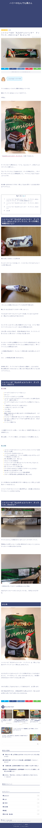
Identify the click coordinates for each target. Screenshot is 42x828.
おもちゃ (21, 795)
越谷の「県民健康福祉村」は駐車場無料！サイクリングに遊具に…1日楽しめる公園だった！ (21, 770)
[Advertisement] (21, 16)
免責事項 (26, 824)
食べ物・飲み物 (21, 814)
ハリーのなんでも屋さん (21, 3)
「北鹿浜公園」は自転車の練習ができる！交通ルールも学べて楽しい (21, 765)
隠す (24, 196)
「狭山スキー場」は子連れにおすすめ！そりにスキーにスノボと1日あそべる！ (21, 755)
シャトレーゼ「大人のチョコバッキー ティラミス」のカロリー (22, 207)
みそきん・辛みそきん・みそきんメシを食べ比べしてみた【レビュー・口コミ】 (21, 775)
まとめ (8, 210)
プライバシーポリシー (18, 824)
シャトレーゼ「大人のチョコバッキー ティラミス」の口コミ (22, 203)
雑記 (21, 810)
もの (21, 799)
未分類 (21, 806)
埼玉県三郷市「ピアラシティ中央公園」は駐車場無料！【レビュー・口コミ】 (21, 761)
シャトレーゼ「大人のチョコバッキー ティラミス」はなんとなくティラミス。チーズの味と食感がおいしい (22, 199)
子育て (21, 803)
